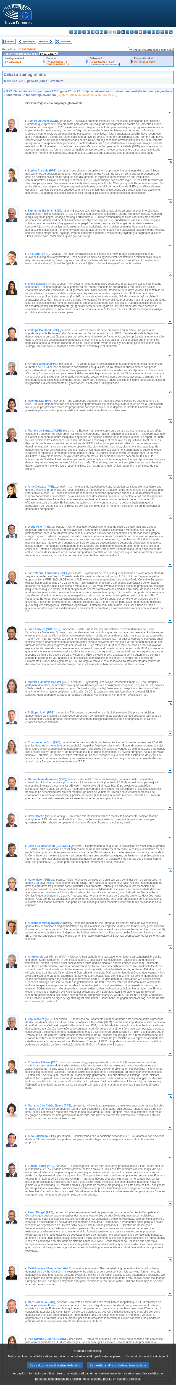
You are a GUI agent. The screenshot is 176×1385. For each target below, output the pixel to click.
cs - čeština (79, 32)
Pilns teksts (65, 41)
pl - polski (145, 32)
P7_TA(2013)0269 (144, 61)
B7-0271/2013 (13, 61)
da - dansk (84, 32)
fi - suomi (166, 32)
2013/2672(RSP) (26, 49)
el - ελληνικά (97, 32)
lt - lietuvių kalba (127, 32)
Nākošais (43, 41)
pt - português (149, 32)
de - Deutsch (88, 32)
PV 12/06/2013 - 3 (57, 61)
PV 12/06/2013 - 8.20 (102, 61)
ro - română (153, 32)
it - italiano (119, 32)
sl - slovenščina (162, 32)
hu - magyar (132, 32)
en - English (101, 32)
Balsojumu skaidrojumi (105, 64)
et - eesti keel (93, 32)
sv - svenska (171, 32)
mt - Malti (136, 32)
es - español (75, 32)
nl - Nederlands (140, 32)
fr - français (106, 32)
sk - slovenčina (158, 32)
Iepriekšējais (29, 41)
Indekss (11, 41)
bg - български (71, 32)
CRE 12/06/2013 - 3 (58, 64)
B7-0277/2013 (107, 95)
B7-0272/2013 (87, 95)
